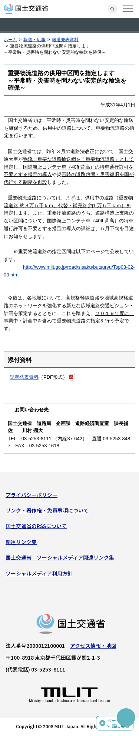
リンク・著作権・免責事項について (47, 510)
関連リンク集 (21, 542)
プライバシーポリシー (31, 494)
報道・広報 (34, 39)
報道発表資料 (65, 39)
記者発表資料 (24, 377)
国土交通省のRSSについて (36, 526)
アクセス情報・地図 (93, 645)
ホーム (10, 39)
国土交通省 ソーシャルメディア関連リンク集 (60, 557)
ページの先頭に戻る (118, 723)
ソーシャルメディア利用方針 (39, 573)
